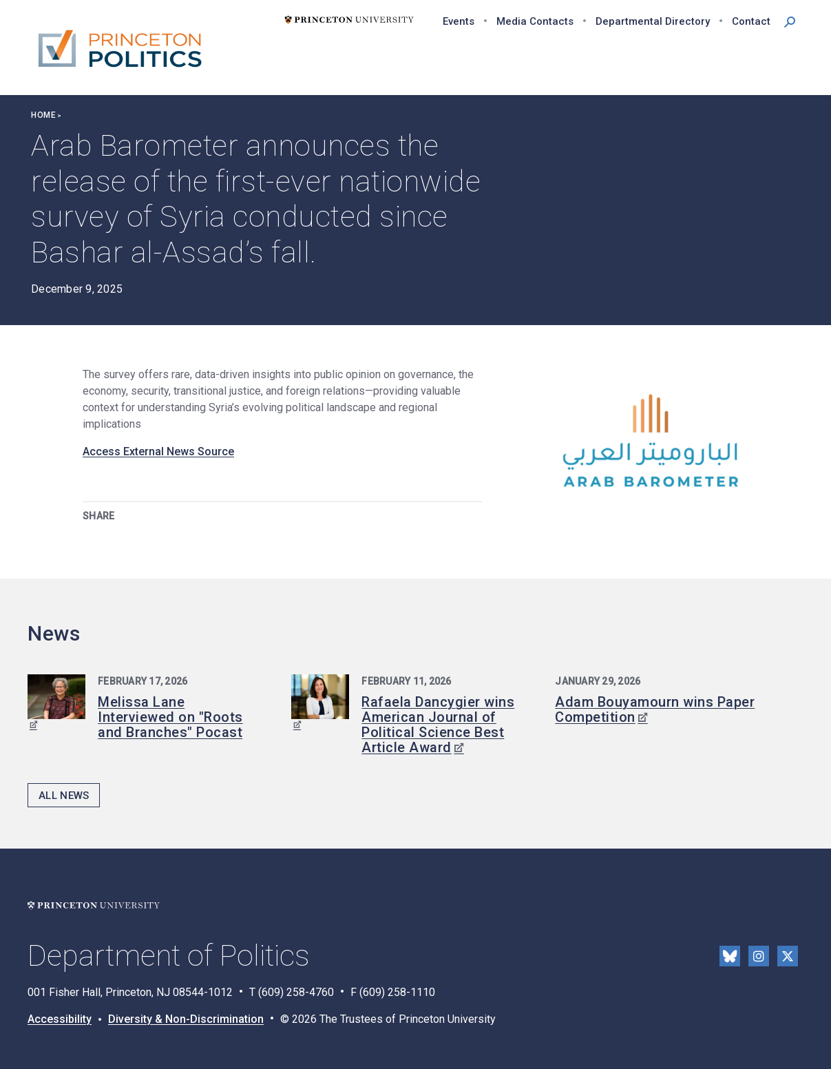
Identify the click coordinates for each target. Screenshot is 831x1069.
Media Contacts (535, 21)
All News (64, 795)
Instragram (758, 956)
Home (43, 115)
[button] (789, 20)
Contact (751, 21)
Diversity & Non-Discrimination (186, 1019)
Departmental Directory (653, 21)
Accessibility (60, 1019)
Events (458, 21)
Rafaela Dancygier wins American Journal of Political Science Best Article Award (437, 725)
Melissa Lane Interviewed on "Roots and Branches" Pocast (170, 717)
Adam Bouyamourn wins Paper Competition (655, 709)
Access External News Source (158, 451)
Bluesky (729, 956)
